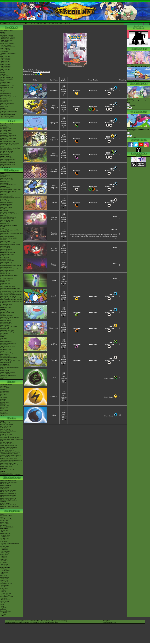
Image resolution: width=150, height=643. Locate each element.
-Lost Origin (3, 541)
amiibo (2, 378)
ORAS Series (4, 413)
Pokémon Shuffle (5, 241)
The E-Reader (4, 333)
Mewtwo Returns (5, 429)
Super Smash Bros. (5, 362)
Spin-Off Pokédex (5, 76)
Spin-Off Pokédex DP (6, 77)
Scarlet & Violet (5, 175)
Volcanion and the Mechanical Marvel (11, 460)
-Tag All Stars (4, 608)
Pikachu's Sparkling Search (8, 498)
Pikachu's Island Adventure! (8, 493)
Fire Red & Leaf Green (7, 312)
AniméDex (3, 125)
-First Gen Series (5, 566)
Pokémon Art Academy (7, 236)
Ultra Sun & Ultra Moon (7, 212)
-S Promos (3, 614)
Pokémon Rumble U (6, 264)
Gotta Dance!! (4, 488)
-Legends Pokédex (5, 50)
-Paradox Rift (4, 530)
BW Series (3, 409)
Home (11, 24)
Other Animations (5, 167)
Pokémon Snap (4, 354)
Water (54, 415)
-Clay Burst (3, 587)
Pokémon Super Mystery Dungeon (10, 244)
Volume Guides (4, 392)
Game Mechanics (5, 84)
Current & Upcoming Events (8, 111)
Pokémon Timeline (5, 93)
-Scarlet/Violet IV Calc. (7, 85)
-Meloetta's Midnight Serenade (9, 453)
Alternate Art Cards (6, 524)
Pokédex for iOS (5, 280)
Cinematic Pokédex (6, 82)
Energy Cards (4, 522)
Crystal (2, 340)
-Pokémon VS (4, 609)
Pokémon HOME (5, 193)
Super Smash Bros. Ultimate (8, 225)
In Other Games (4, 369)
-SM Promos (4, 572)
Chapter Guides (4, 391)
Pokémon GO (4, 176)
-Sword (2, 604)
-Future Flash (4, 578)
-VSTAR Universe (5, 593)
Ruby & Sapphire (5, 311)
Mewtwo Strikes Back (6, 424)
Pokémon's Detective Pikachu (8, 470)
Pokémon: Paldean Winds (7, 164)
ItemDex (2, 71)
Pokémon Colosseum (6, 315)
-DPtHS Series (4, 561)
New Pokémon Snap (6, 204)
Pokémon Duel (4, 251)
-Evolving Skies (5, 551)
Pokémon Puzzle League (7, 353)
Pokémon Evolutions (6, 161)
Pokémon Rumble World (7, 243)
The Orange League (6, 130)
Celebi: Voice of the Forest (8, 431)
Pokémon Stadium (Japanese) (8, 357)
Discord (27, 24)
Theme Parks (4, 106)
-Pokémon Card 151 (6, 583)
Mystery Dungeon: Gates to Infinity (10, 265)
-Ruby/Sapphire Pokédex (7, 37)
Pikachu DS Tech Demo (7, 330)
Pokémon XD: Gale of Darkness (9, 317)
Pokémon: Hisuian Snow (7, 162)
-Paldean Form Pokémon (7, 118)
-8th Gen (2, 90)
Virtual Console (4, 370)
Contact (22, 24)
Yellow (2, 351)
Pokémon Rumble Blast (7, 270)
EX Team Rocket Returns (63, 88)
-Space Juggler (4, 601)
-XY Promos (3, 574)
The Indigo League (5, 128)
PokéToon (3, 166)
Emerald (2, 314)
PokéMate (3, 335)
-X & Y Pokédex (5, 42)
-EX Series (3, 562)
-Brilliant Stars (4, 546)
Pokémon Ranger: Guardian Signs (10, 288)
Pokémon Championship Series (9, 97)
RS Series (3, 399)
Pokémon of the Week (6, 87)
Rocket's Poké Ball (54, 249)
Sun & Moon (4, 210)
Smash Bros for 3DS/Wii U (8, 252)
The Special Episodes (6, 151)
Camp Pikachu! (4, 487)
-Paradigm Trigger (5, 595)
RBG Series (3, 394)
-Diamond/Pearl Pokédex (7, 38)
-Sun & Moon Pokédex (7, 43)
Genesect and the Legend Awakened (10, 455)
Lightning (54, 396)
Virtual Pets (3, 377)
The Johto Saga (4, 132)
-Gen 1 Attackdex (5, 56)
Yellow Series (4, 396)
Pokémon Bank (4, 231)
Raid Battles (3, 525)
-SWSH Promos (5, 570)
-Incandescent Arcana (6, 596)
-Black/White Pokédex (6, 40)
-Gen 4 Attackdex (5, 61)
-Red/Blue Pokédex (6, 34)
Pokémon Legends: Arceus (8, 191)
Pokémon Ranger (5, 325)
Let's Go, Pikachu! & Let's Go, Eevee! (11, 214)
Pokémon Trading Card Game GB (10, 361)
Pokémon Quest (4, 223)
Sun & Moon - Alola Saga (7, 141)
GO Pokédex (44, 24)
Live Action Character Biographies (10, 474)
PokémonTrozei (4, 328)
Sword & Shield (5, 188)
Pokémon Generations (6, 158)
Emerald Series (4, 402)
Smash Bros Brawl (5, 307)
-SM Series (3, 556)
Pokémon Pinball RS (6, 323)
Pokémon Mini (4, 344)
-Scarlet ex (3, 590)
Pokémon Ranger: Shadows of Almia (11, 299)
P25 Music (3, 98)
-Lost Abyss (3, 598)
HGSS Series (4, 407)
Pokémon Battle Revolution (8, 296)
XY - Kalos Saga (5, 140)
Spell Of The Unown (6, 428)
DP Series (3, 404)
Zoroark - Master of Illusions (8, 447)
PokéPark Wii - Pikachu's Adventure (10, 294)
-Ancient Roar (4, 580)
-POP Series (3, 575)
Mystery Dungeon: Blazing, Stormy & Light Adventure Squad (11, 292)
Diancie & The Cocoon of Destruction (11, 457)
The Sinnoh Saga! (5, 137)
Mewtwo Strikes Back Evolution (9, 465)
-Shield (2, 606)
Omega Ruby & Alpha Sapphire (9, 230)
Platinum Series (4, 405)
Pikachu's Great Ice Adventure (9, 497)
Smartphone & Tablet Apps (8, 375)
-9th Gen (2, 89)
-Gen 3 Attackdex (5, 59)
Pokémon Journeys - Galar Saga (9, 143)
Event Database (4, 113)
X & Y (2, 228)
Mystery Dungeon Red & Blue (9, 327)
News (2, 30)
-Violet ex (3, 591)
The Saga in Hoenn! (6, 133)
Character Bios (4, 127)
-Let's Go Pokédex (5, 45)
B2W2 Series (4, 410)
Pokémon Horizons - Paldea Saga (10, 148)
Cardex (2, 80)
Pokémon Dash (4, 319)
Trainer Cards (4, 520)
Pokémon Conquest (6, 267)
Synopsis (131, 134)
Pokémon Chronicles (6, 149)
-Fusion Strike (4, 548)
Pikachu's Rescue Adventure (8, 482)
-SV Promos (3, 569)
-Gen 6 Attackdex (5, 64)
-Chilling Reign (4, 553)
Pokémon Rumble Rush (7, 218)
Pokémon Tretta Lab (6, 262)
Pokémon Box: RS (5, 322)
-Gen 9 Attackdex (5, 69)
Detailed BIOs (4, 389)
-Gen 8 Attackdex (5, 68)
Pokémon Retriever (54, 218)
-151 (1, 532)
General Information (6, 384)
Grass (54, 377)
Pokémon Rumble (5, 290)
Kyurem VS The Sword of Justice (10, 452)
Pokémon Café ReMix (6, 178)
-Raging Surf (4, 582)
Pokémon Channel (5, 320)
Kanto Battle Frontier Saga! (8, 135)
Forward (109, 622)
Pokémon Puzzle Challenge (8, 343)
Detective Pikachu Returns (8, 185)
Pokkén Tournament (6, 249)
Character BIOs (4, 388)
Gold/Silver (3, 338)
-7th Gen (2, 92)
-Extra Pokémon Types (6, 519)
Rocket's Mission (54, 234)
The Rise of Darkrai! (6, 442)
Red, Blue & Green (5, 349)
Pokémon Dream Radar (7, 260)
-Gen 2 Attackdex (5, 58)
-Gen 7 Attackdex (5, 66)
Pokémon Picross (5, 246)
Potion (54, 280)
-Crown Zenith (4, 538)
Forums (16, 24)
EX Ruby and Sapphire (64, 263)
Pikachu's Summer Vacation (8, 480)
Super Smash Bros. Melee (7, 346)
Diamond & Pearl (5, 283)
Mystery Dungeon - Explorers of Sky (11, 298)
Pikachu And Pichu (5, 484)
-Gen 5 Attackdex (5, 63)
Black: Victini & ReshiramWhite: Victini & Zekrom (8, 449)
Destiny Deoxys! (5, 436)
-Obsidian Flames (5, 533)
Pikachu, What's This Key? (8, 505)
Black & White (4, 257)
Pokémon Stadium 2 (6, 341)
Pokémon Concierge (6, 100)
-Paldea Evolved (5, 535)
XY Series (3, 412)
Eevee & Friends (5, 503)
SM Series (3, 415)
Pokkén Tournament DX (7, 220)
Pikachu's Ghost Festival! (7, 492)
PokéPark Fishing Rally (7, 332)
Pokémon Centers (5, 95)
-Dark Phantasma (5, 599)
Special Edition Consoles (7, 372)
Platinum (3, 285)
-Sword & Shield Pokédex (7, 47)
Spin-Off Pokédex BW (6, 79)
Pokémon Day (4, 101)
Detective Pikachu (5, 222)
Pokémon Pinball (5, 356)
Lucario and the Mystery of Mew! (10, 437)
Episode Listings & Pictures (8, 124)
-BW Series (3, 559)
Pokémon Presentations (7, 103)
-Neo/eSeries (4, 564)
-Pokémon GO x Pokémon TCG (9, 543)
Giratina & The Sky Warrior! (8, 444)
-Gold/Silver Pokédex (6, 35)
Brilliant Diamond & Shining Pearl (10, 189)
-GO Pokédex (4, 51)
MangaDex (3, 386)
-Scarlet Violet (4, 536)
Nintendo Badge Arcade (7, 254)
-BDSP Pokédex (5, 48)
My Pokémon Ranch (6, 304)
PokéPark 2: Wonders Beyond (9, 269)
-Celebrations (4, 549)
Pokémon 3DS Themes (7, 374)
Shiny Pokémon (4, 154)
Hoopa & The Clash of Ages (8, 458)
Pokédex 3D (3, 272)
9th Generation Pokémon (7, 114)
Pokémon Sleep (4, 183)
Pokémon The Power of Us (8, 463)
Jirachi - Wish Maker (6, 434)
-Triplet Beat (4, 588)
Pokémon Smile (4, 201)
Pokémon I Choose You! (7, 461)
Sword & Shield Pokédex (56, 24)
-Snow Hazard (4, 585)
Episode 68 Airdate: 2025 (138, 128)
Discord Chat (4, 110)
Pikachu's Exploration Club (8, 495)
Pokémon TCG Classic (6, 527)
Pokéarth (67, 24)
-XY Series (3, 557)
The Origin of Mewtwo (7, 423)
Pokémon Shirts (4, 105)
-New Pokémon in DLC (7, 116)
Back (104, 622)
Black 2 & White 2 (5, 259)
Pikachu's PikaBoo (5, 485)
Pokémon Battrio (5, 306)
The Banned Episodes (6, 153)
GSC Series (3, 397)
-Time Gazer (3, 603)
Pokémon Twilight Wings (7, 159)
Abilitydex (3, 74)
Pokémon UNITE (5, 181)
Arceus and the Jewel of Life (8, 445)
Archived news (8, 30)
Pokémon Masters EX (6, 180)
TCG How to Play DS (6, 278)
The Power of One (5, 426)
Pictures (131, 109)
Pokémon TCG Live (6, 207)
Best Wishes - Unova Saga (8, 138)
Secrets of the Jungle (6, 466)
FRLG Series (4, 401)
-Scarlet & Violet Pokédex (8, 53)
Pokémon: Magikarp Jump (8, 217)
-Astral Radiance (5, 545)
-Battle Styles (4, 554)
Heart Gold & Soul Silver (7, 286)
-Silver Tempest (4, 540)
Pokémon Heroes (5, 432)
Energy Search (53, 265)
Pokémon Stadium (5, 359)
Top (114, 622)
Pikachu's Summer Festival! (8, 490)
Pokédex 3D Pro (5, 273)
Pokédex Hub (35, 24)
